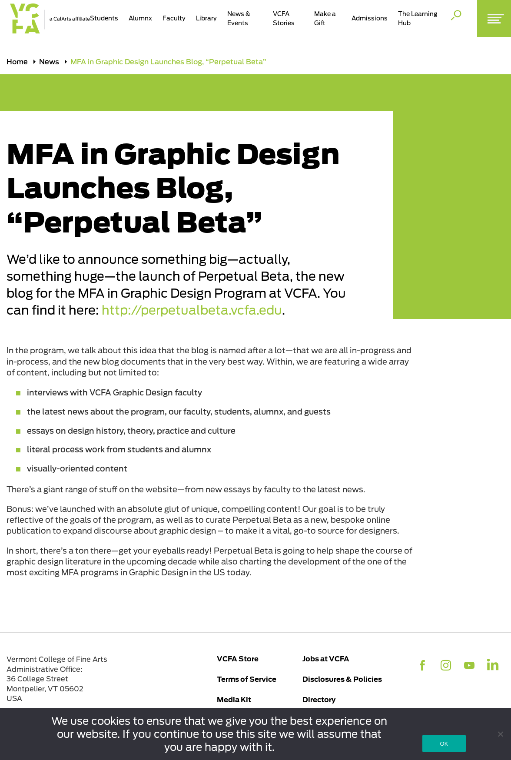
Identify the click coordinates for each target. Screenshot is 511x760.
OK (444, 743)
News (49, 62)
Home (17, 62)
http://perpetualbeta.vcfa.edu (192, 310)
